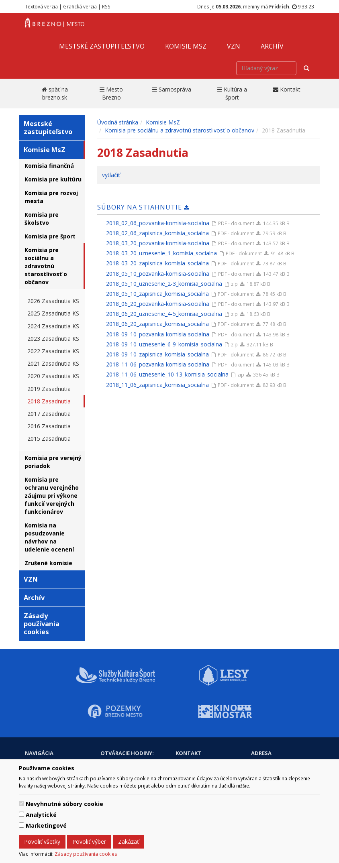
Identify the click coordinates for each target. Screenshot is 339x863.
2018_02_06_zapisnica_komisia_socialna (157, 233)
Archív (272, 46)
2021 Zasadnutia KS (53, 363)
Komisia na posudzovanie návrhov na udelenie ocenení (49, 537)
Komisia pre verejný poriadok (53, 462)
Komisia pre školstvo (42, 218)
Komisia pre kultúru (53, 179)
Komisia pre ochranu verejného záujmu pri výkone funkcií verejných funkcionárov (52, 495)
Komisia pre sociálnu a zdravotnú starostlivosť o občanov (46, 266)
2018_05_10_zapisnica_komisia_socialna (157, 293)
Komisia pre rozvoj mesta (51, 197)
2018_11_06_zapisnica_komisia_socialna (157, 385)
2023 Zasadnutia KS (53, 338)
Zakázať (128, 841)
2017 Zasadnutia (49, 413)
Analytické (41, 814)
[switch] (21, 803)
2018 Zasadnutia (49, 401)
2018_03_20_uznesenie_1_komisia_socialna (161, 253)
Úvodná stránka (117, 122)
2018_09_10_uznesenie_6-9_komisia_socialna (164, 344)
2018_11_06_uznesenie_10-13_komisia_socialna (167, 374)
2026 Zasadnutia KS (53, 301)
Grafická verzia (80, 6)
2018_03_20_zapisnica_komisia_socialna (157, 263)
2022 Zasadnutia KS (53, 351)
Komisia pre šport (50, 236)
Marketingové (46, 825)
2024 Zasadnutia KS (53, 326)
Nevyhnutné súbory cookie (64, 804)
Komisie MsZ (185, 46)
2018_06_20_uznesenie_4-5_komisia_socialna (164, 314)
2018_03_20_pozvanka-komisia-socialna (157, 243)
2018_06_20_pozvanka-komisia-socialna (157, 303)
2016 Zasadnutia (49, 426)
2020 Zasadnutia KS (53, 376)
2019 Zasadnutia (49, 389)
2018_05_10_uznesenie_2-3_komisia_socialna (164, 283)
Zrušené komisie (48, 563)
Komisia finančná (49, 165)
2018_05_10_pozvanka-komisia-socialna (157, 273)
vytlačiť (111, 175)
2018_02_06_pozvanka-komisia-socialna (157, 223)
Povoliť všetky (42, 841)
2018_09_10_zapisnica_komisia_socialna (157, 354)
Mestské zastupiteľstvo (102, 46)
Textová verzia (41, 6)
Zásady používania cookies (86, 854)
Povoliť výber (89, 841)
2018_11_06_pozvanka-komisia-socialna (157, 364)
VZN (233, 46)
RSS (106, 6)
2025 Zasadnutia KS (53, 313)
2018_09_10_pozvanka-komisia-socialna (157, 334)
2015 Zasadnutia (49, 438)
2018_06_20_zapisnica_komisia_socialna (157, 324)
